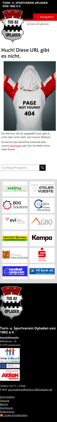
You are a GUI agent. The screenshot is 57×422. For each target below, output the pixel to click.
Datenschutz (7, 411)
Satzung (4, 400)
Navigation (47, 17)
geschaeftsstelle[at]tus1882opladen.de (30, 389)
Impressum (6, 408)
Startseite (15, 145)
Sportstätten (7, 397)
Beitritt (4, 404)
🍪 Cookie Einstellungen (14, 415)
